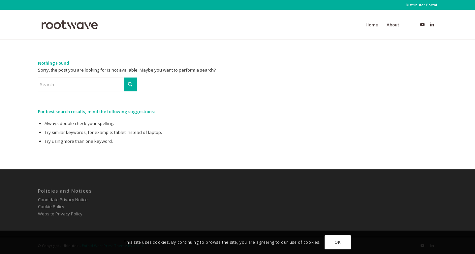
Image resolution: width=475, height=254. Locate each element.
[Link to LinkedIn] (432, 24)
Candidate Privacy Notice (63, 200)
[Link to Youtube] (422, 24)
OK (337, 242)
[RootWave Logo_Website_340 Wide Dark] (69, 24)
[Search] (87, 84)
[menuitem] (419, 5)
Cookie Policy (51, 206)
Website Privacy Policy (60, 214)
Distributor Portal (421, 4)
